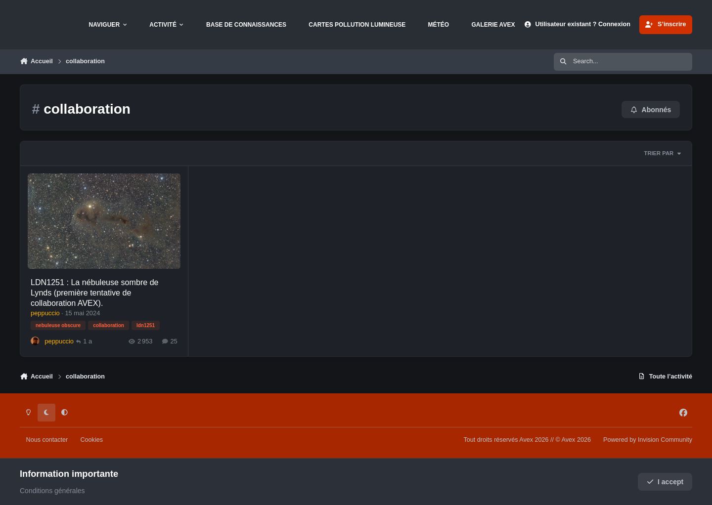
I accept (665, 482)
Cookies (91, 439)
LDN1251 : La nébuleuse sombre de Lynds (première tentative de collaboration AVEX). (95, 292)
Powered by (647, 439)
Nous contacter (47, 439)
